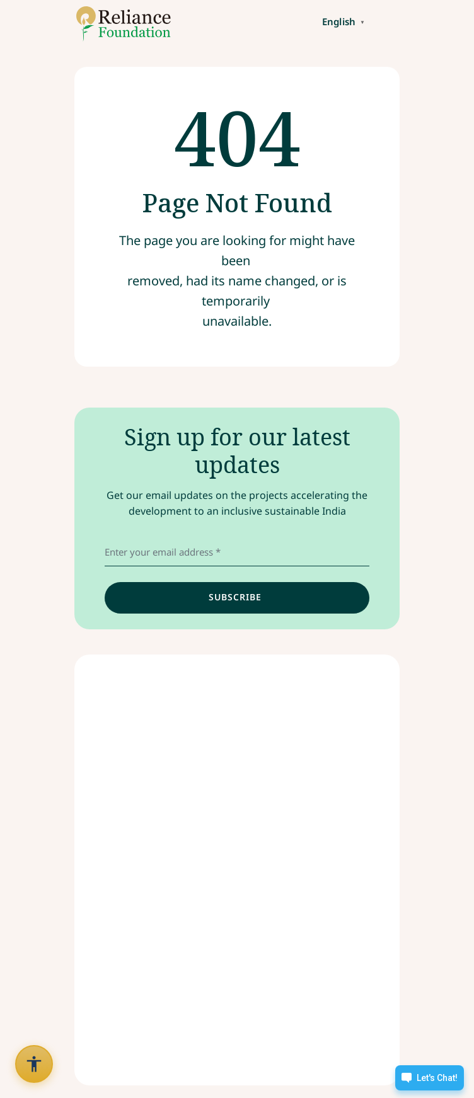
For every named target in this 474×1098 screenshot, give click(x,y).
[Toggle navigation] (388, 20)
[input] (237, 598)
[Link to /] (119, 24)
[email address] (237, 552)
